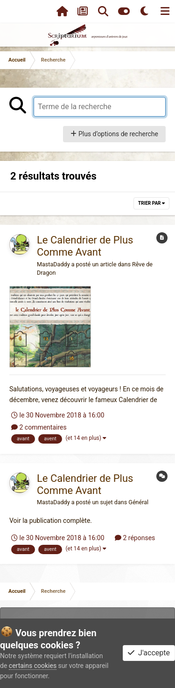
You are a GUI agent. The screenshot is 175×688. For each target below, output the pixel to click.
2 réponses (135, 538)
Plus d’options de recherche (114, 134)
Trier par (151, 203)
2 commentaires (39, 427)
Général (138, 502)
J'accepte (149, 652)
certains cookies (32, 665)
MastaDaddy (53, 264)
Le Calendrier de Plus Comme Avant (85, 246)
